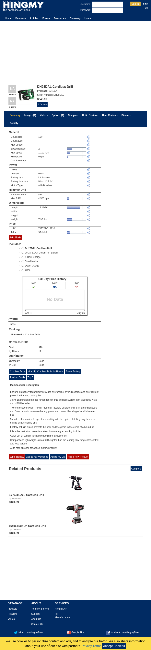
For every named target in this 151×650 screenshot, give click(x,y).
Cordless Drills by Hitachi (50, 371)
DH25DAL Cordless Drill (38, 248)
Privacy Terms (91, 646)
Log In (135, 4)
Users (88, 18)
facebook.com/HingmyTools (123, 632)
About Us (36, 619)
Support (35, 614)
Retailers (12, 614)
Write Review (17, 456)
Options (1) (58, 115)
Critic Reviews (90, 115)
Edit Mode (15, 237)
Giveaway (75, 18)
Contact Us (37, 624)
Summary (15, 115)
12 (40, 351)
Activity (14, 123)
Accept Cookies (114, 646)
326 (40, 347)
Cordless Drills (32, 334)
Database (20, 18)
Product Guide (17, 377)
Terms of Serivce (40, 608)
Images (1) (30, 115)
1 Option (42, 104)
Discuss (126, 115)
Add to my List (58, 456)
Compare (73, 115)
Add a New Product (78, 456)
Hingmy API (61, 608)
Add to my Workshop (37, 456)
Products (12, 608)
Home (8, 18)
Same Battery (73, 371)
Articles (34, 18)
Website (53, 91)
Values (11, 619)
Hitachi (31, 371)
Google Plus (75, 632)
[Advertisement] (75, 51)
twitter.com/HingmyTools (28, 632)
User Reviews (110, 115)
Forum (46, 18)
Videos (44, 115)
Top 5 (30, 377)
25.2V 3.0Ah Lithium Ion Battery (41, 252)
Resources (60, 18)
